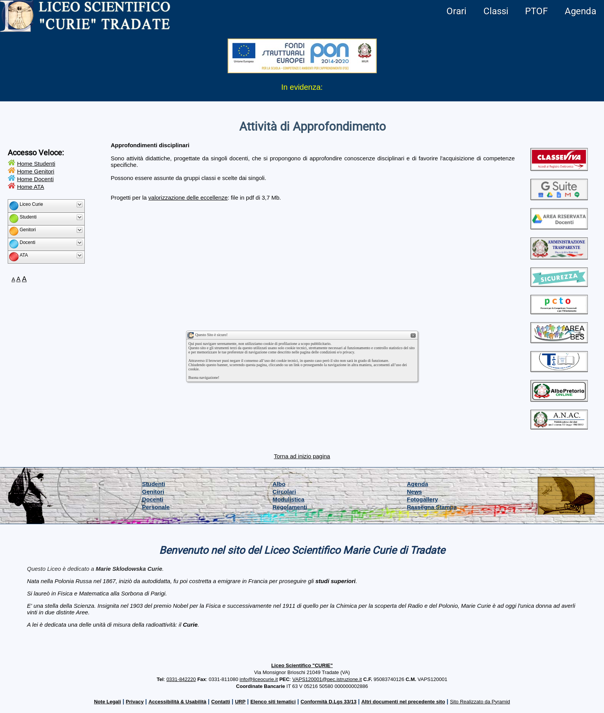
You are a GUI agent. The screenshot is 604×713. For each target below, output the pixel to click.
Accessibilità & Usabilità (177, 702)
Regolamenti (290, 507)
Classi (495, 11)
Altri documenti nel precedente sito (403, 702)
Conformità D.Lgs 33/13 (328, 702)
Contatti (220, 702)
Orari (456, 11)
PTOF (536, 11)
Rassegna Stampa (431, 507)
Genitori (153, 491)
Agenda (580, 11)
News (414, 491)
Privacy (135, 702)
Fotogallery (422, 499)
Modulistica (289, 499)
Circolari (284, 491)
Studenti (153, 484)
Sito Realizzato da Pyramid (480, 702)
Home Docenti (35, 179)
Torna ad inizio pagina (302, 456)
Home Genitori (35, 171)
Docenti (152, 499)
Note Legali (107, 702)
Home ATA (30, 186)
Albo (279, 484)
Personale (156, 507)
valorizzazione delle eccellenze (188, 197)
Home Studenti (36, 163)
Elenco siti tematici (273, 702)
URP (240, 702)
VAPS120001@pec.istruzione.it (327, 679)
